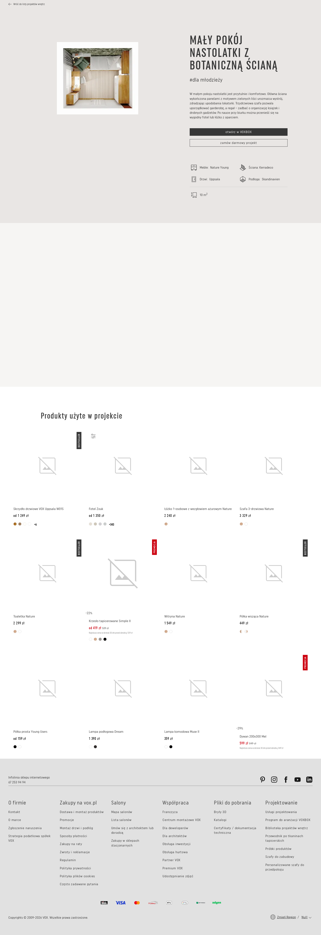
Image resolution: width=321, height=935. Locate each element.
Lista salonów (121, 820)
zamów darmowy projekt (238, 143)
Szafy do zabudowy (279, 857)
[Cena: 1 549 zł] (169, 623)
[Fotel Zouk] (123, 466)
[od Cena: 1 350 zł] (96, 515)
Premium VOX (172, 868)
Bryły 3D (220, 812)
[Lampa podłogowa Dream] (123, 689)
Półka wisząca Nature (254, 616)
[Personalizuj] (93, 436)
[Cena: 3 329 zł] (245, 515)
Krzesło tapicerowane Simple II (110, 621)
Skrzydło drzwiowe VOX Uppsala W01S (38, 509)
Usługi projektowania (281, 812)
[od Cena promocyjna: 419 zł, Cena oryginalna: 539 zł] (99, 628)
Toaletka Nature (24, 616)
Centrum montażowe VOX (181, 820)
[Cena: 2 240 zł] (170, 515)
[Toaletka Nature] (47, 573)
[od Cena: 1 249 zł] (21, 515)
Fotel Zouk (96, 509)
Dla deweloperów (175, 828)
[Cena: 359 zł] (168, 738)
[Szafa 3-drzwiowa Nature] (273, 466)
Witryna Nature (174, 616)
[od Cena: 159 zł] (19, 738)
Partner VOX (171, 860)
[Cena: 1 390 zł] (94, 738)
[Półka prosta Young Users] (47, 689)
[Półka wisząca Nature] (273, 573)
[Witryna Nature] (198, 573)
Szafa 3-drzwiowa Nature (257, 509)
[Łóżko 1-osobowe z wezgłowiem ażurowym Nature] (198, 466)
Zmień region (286, 917)
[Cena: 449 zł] (244, 623)
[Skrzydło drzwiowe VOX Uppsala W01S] (47, 466)
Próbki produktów (278, 849)
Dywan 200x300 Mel (253, 736)
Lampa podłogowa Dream (106, 732)
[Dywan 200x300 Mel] (273, 689)
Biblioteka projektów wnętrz (286, 828)
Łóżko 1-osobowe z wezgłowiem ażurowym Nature (198, 509)
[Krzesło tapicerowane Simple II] (123, 573)
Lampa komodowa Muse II (181, 732)
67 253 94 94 (17, 782)
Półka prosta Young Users (30, 732)
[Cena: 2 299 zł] (19, 623)
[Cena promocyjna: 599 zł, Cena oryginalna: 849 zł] (248, 743)
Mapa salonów (121, 812)
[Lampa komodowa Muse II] (198, 689)
